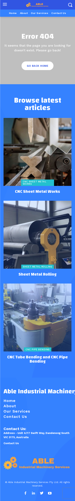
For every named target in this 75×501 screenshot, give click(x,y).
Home (10, 400)
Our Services (17, 411)
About (10, 406)
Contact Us (11, 443)
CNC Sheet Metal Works (34, 182)
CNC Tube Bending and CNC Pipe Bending (37, 359)
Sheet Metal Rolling (37, 266)
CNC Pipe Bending (38, 349)
